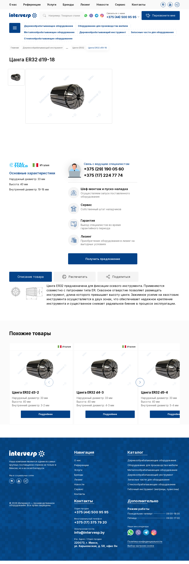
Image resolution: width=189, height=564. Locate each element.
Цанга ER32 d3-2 (26, 397)
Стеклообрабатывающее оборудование (152, 487)
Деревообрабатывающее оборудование (152, 463)
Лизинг (85, 4)
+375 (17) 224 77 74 (103, 175)
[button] (186, 385)
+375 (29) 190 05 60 (104, 169)
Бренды (68, 4)
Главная (15, 47)
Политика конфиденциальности (145, 544)
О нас (13, 4)
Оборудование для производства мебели (153, 468)
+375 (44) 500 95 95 (91, 515)
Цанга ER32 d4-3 (91, 397)
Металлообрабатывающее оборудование (152, 473)
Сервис (120, 4)
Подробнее (59, 418)
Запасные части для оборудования (148, 482)
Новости (103, 4)
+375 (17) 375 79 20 (90, 526)
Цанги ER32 (78, 47)
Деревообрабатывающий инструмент (43, 47)
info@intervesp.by (89, 536)
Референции (32, 4)
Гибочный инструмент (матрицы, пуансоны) (153, 492)
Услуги (51, 4)
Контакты (138, 4)
